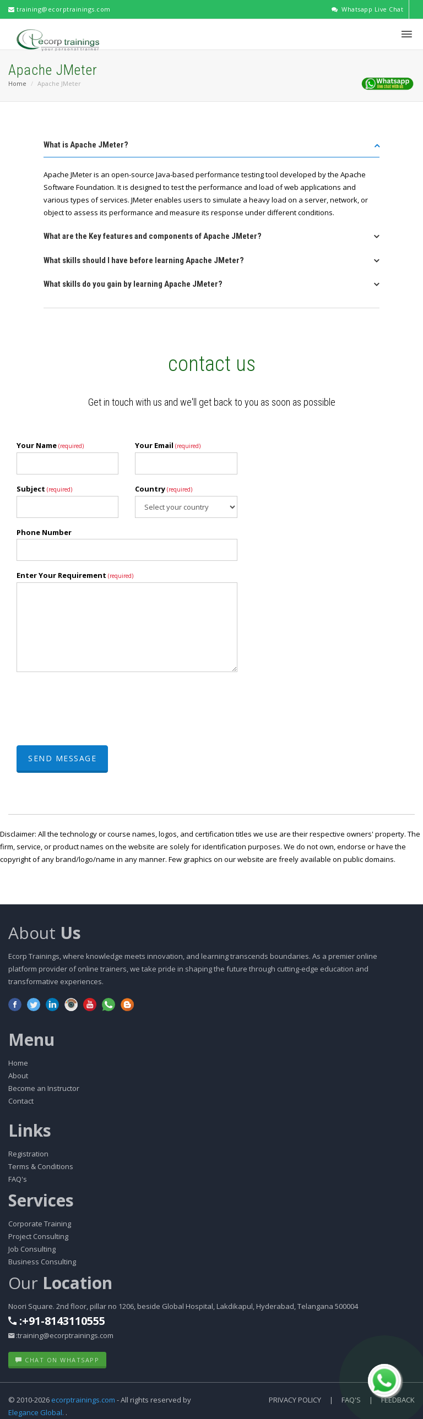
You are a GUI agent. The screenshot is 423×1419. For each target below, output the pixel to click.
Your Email (167, 445)
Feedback (398, 1400)
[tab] (211, 148)
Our (60, 1282)
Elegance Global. (36, 1412)
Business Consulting (42, 1262)
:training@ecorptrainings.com (60, 1335)
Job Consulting (32, 1249)
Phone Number (44, 532)
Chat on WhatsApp (57, 1360)
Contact (21, 1101)
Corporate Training (39, 1224)
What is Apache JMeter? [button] (86, 145)
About (44, 932)
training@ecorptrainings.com (59, 9)
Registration (28, 1154)
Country (163, 489)
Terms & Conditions (40, 1166)
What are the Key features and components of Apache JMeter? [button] (153, 236)
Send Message (62, 758)
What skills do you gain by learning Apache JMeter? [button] (133, 284)
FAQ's (17, 1179)
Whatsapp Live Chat (367, 9)
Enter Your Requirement (75, 575)
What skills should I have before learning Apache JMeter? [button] (144, 260)
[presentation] (100, 710)
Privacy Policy (295, 1400)
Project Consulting (38, 1236)
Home (17, 83)
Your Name (50, 445)
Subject (44, 489)
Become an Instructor (43, 1088)
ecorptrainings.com (84, 1400)
